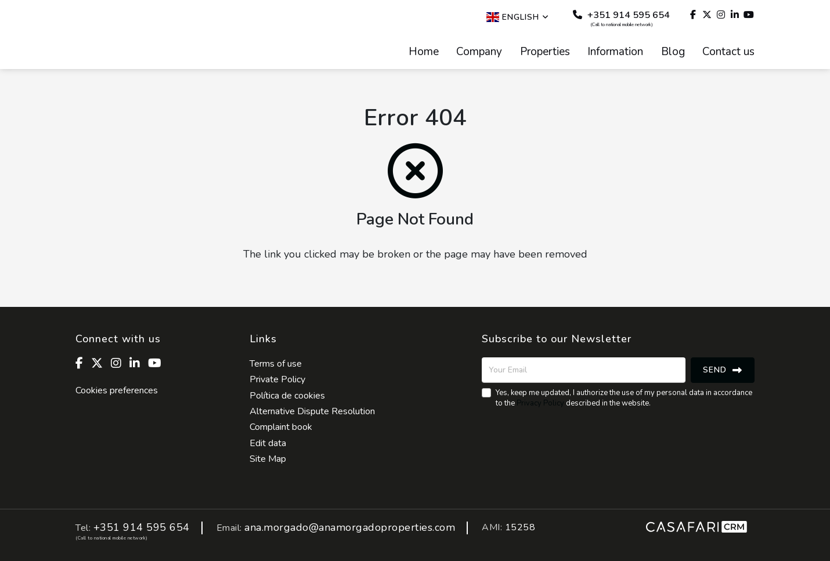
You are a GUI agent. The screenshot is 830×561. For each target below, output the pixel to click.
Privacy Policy (540, 403)
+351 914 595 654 (621, 18)
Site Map (268, 459)
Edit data (268, 443)
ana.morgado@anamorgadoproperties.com (349, 527)
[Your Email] (583, 370)
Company (479, 52)
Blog (673, 52)
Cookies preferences (116, 390)
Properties (545, 52)
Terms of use (276, 363)
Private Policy (277, 379)
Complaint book (281, 427)
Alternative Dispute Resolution (312, 411)
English (517, 17)
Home (424, 52)
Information (615, 52)
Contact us (728, 52)
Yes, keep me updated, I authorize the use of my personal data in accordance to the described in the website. (624, 398)
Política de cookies (287, 395)
